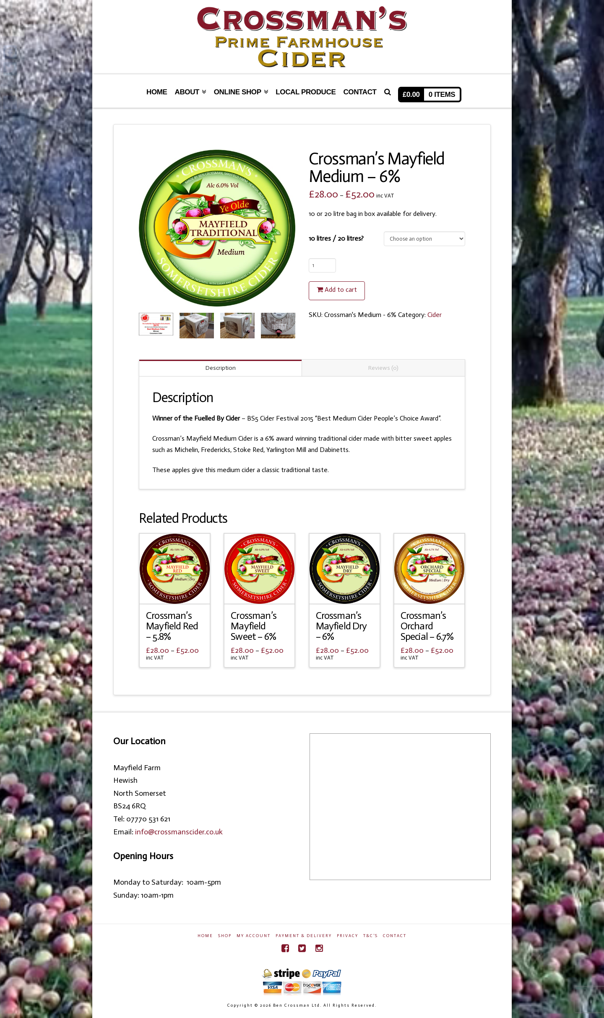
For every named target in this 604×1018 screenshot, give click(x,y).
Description (221, 367)
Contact (394, 935)
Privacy (347, 935)
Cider (434, 315)
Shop (225, 935)
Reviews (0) (383, 367)
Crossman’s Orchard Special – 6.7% (427, 626)
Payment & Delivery (304, 935)
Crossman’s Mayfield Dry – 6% (341, 626)
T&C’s (370, 935)
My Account (254, 935)
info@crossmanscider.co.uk (179, 831)
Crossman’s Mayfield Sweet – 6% (253, 626)
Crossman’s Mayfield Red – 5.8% (172, 626)
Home (205, 935)
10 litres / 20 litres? (336, 238)
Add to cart (341, 289)
